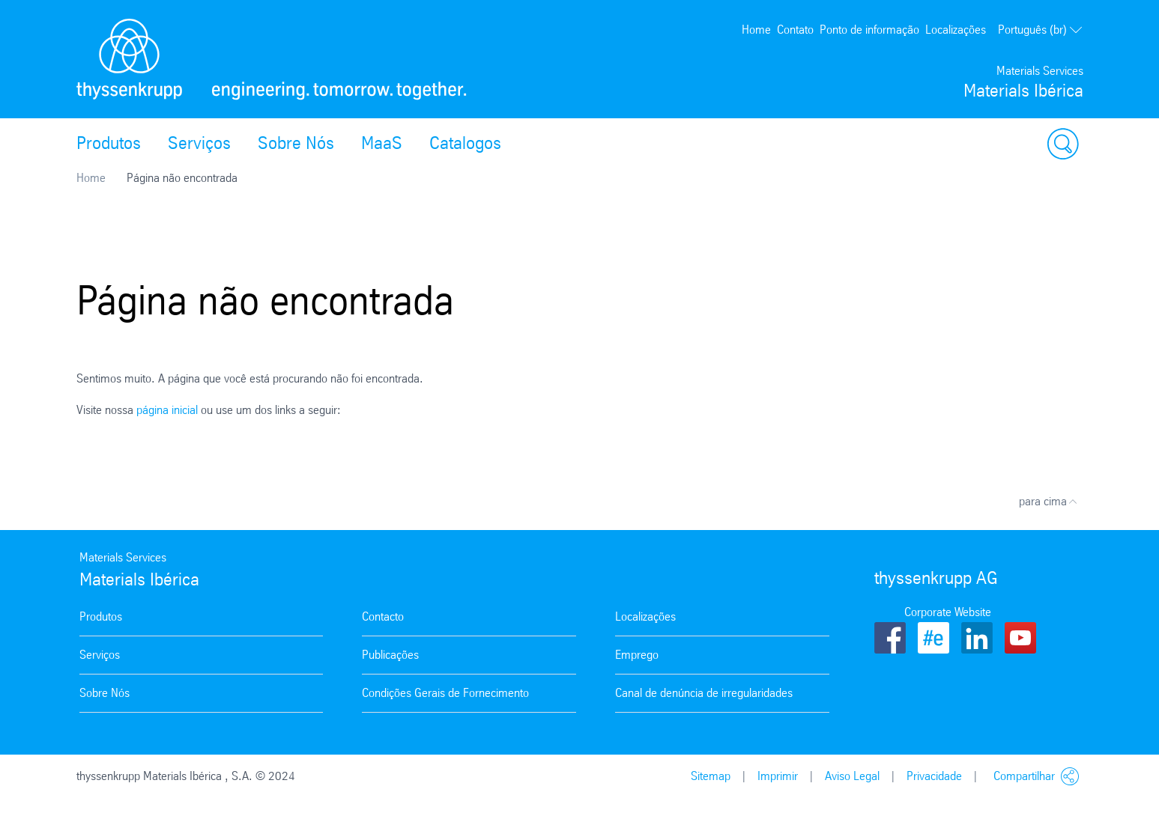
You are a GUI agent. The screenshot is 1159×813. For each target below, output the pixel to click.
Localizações (955, 29)
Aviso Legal (852, 776)
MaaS (381, 143)
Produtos (108, 143)
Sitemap (710, 776)
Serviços (199, 143)
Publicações (390, 655)
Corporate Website (947, 612)
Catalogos (465, 143)
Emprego (637, 655)
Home (756, 29)
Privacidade (934, 776)
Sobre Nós (296, 143)
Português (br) (1040, 30)
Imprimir (777, 776)
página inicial (167, 410)
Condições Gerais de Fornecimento (445, 693)
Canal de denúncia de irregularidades (704, 693)
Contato (795, 29)
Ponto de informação (869, 29)
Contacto (383, 616)
